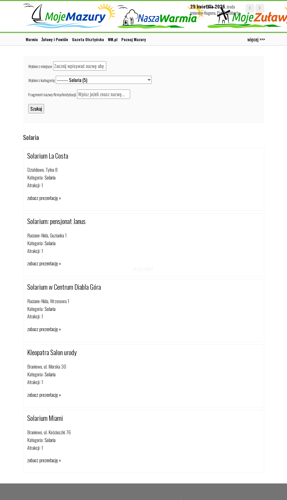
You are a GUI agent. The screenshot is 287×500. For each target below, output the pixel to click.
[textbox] (79, 66)
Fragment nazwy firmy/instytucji (52, 94)
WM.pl (112, 39)
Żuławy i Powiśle (54, 39)
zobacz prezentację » (44, 197)
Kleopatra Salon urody (52, 352)
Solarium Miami (45, 418)
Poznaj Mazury (133, 39)
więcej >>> (256, 39)
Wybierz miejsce (40, 66)
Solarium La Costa (47, 156)
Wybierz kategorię (41, 80)
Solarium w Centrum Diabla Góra (64, 287)
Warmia (32, 39)
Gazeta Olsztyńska (88, 39)
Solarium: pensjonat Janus (56, 221)
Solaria (50, 177)
